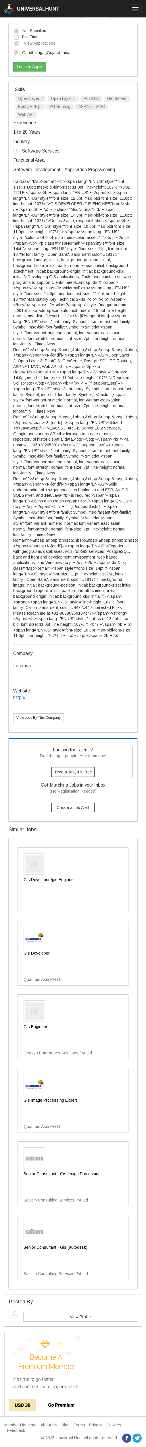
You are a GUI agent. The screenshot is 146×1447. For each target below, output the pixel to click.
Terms (79, 1425)
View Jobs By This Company (38, 718)
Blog (66, 1425)
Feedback (16, 1430)
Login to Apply (29, 66)
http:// (19, 697)
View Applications (34, 43)
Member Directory (20, 1425)
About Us (49, 1425)
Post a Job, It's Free (73, 772)
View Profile (80, 1317)
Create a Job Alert (73, 807)
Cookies (113, 1425)
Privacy (95, 1425)
